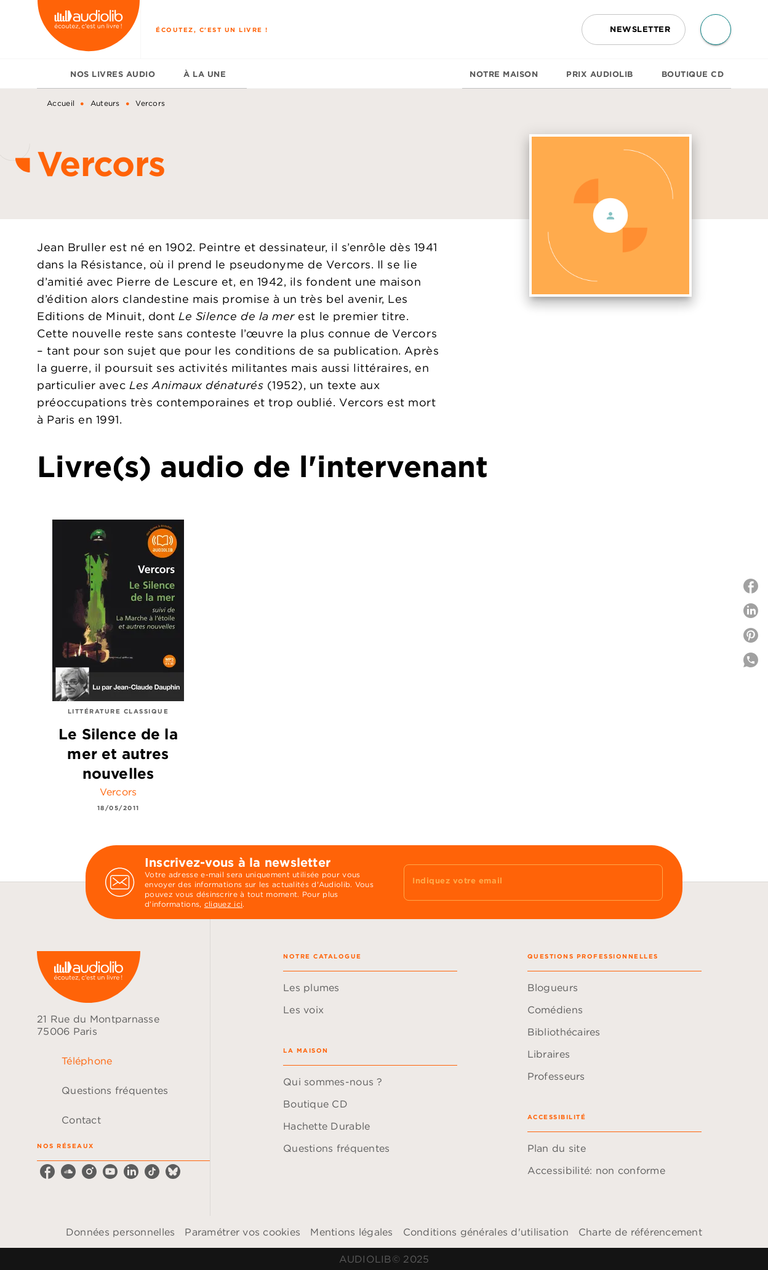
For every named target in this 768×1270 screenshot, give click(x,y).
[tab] (50, 74)
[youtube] (110, 1171)
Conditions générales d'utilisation (486, 1232)
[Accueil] (88, 29)
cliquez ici (223, 904)
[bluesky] (172, 1171)
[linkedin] (131, 1171)
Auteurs (105, 103)
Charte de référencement (640, 1232)
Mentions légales (351, 1232)
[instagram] (89, 1171)
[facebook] (47, 1171)
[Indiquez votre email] (518, 882)
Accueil (60, 103)
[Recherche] (715, 29)
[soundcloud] (68, 1171)
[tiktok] (152, 1171)
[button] (634, 29)
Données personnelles (120, 1232)
